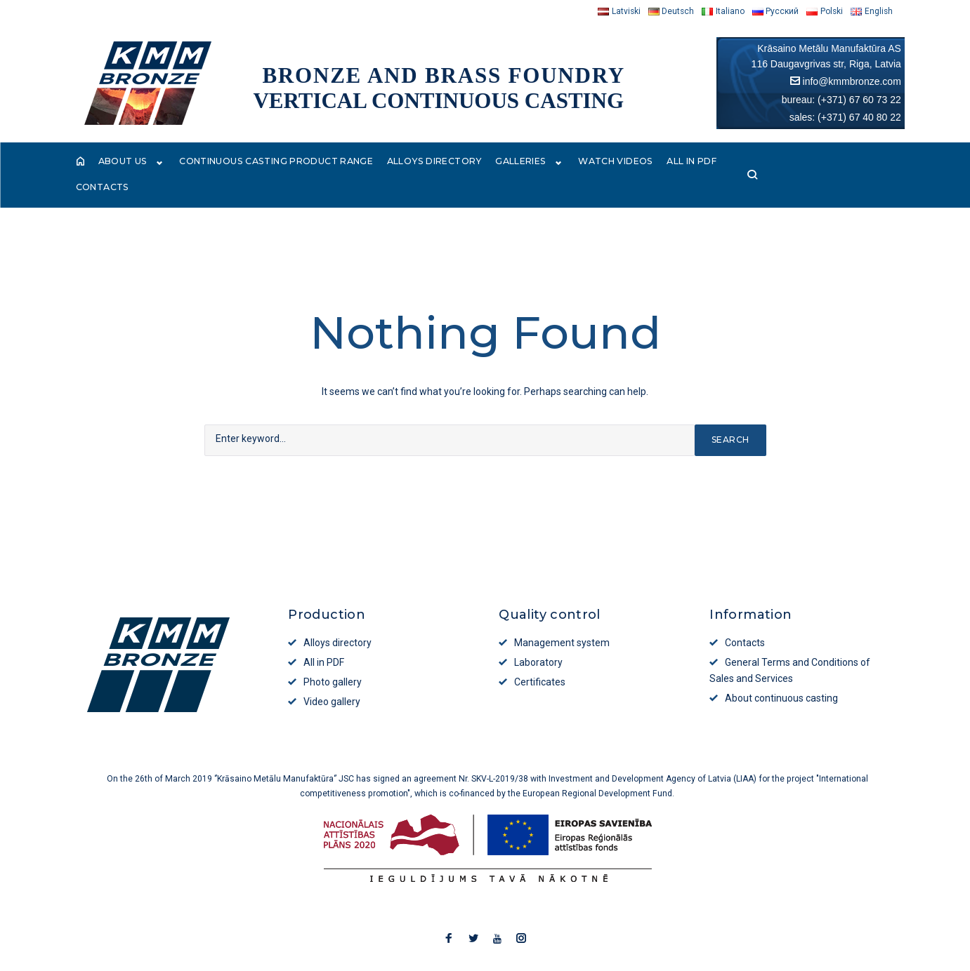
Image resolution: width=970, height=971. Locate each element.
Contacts (765, 163)
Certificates (539, 659)
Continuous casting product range (276, 163)
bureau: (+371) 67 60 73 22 (841, 99)
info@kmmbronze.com (852, 81)
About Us (132, 163)
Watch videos (617, 163)
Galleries (531, 163)
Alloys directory (438, 163)
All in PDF (696, 163)
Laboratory (538, 639)
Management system (562, 620)
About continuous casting (781, 675)
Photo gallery (332, 659)
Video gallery (331, 679)
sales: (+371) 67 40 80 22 (845, 117)
